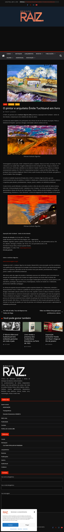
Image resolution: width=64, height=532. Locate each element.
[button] (34, 512)
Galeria (9, 57)
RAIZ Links (4, 418)
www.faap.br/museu (25, 248)
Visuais (17, 104)
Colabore (3, 467)
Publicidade (4, 422)
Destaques (18, 54)
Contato (3, 425)
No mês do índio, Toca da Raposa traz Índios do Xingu (14, 312)
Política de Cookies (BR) (8, 429)
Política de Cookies (13, 528)
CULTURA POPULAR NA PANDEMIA (12, 445)
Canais (9, 54)
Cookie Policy (20, 528)
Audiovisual (20, 57)
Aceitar (10, 525)
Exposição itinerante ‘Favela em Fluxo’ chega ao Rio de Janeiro (53, 337)
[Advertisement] (32, 39)
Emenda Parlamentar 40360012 (12, 414)
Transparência (7, 410)
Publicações (50, 54)
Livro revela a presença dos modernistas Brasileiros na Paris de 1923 (31, 338)
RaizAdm (14, 112)
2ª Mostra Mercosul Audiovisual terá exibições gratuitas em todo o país (10, 337)
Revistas (38, 54)
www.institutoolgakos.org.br (10, 261)
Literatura (11, 104)
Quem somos (5, 404)
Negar (27, 525)
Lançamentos (29, 54)
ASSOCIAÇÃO (29, 57)
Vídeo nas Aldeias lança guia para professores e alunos (51, 312)
